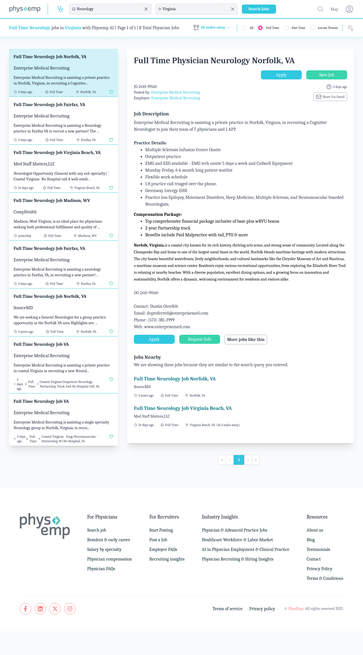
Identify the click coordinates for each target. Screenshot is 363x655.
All (252, 28)
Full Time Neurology (29, 27)
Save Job (326, 74)
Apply (281, 74)
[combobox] (109, 9)
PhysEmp (295, 608)
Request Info (199, 339)
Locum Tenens (328, 28)
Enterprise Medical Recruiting (175, 92)
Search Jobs (259, 9)
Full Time (272, 28)
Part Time (298, 28)
